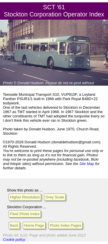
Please (51, 83)
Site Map (86, 164)
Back (14, 225)
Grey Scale (55, 197)
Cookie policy (14, 239)
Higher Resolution (25, 197)
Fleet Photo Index (24, 214)
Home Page (34, 225)
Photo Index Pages (66, 225)
